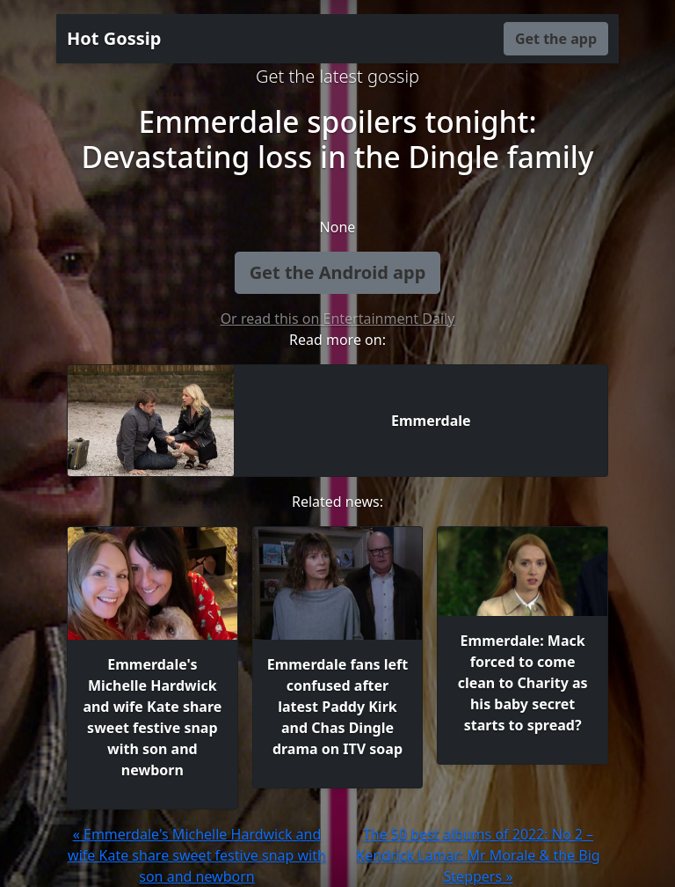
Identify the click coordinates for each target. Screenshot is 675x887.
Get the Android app (338, 272)
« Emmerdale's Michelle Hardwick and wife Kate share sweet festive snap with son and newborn (197, 855)
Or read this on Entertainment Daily (338, 318)
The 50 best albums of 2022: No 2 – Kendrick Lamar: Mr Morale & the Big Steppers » (477, 855)
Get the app (556, 38)
